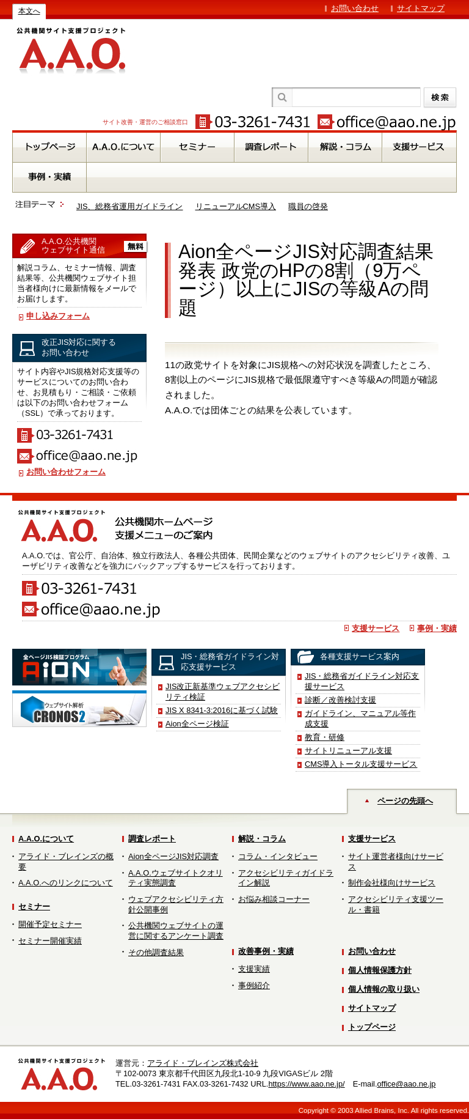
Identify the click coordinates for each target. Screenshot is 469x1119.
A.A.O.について (46, 838)
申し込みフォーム (58, 315)
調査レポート (152, 838)
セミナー (34, 906)
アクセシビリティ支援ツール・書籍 (395, 904)
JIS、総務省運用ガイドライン (129, 206)
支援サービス (375, 628)
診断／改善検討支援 (340, 699)
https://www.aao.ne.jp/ (306, 1083)
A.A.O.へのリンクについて (65, 882)
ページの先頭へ (405, 800)
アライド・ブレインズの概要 (66, 861)
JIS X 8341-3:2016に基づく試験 (221, 710)
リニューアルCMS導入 (235, 206)
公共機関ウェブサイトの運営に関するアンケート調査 (176, 930)
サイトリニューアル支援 (348, 750)
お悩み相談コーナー (274, 899)
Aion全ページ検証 (197, 723)
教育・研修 (324, 737)
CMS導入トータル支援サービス (361, 764)
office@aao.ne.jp (406, 1083)
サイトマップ (421, 8)
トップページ (372, 1027)
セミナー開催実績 (50, 940)
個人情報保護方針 (380, 970)
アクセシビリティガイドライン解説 (285, 878)
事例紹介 (254, 985)
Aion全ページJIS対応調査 (173, 856)
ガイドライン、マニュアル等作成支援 (360, 718)
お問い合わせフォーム (66, 471)
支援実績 (254, 968)
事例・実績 (437, 628)
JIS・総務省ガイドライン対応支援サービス (362, 681)
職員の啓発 (308, 206)
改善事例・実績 (266, 951)
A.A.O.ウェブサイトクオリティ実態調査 (175, 878)
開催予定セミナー (50, 924)
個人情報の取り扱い (384, 989)
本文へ (29, 11)
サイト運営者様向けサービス (395, 861)
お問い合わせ (355, 8)
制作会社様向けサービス (391, 882)
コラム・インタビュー (278, 856)
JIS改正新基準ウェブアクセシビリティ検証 (222, 691)
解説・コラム (262, 838)
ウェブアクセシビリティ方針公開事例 (176, 904)
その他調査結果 (156, 952)
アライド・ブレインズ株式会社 (202, 1063)
